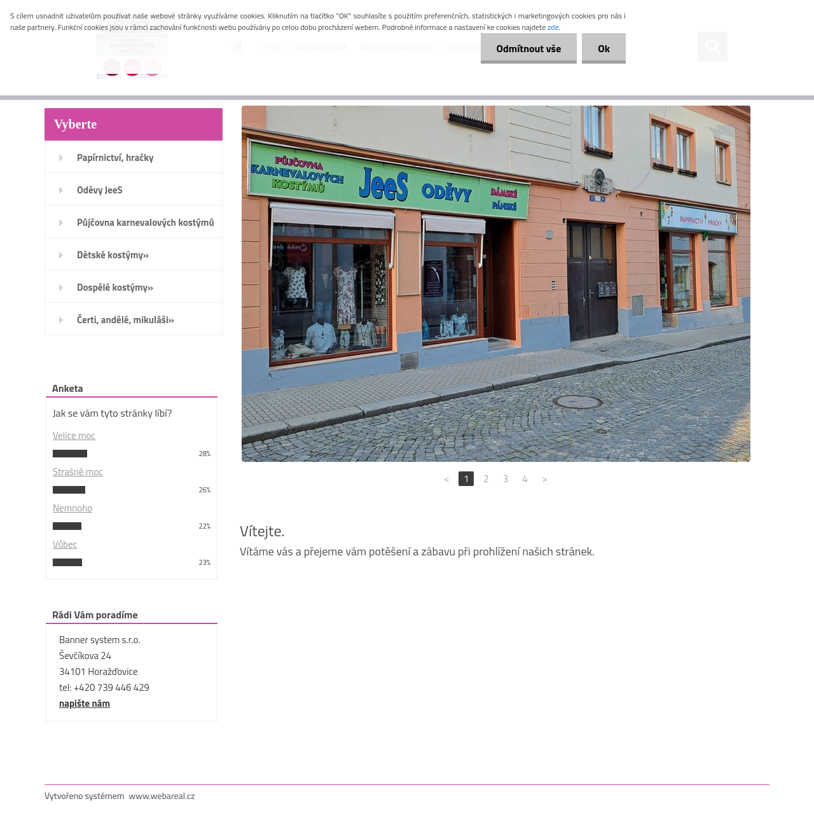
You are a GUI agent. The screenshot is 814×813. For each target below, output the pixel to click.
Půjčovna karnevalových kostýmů (145, 222)
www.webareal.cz (162, 795)
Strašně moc (78, 471)
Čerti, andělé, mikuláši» (125, 319)
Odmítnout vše (529, 48)
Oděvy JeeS (100, 190)
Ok (604, 48)
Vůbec (65, 544)
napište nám (84, 703)
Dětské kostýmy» (113, 254)
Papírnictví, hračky (115, 157)
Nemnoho (72, 508)
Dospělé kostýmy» (115, 287)
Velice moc (74, 435)
